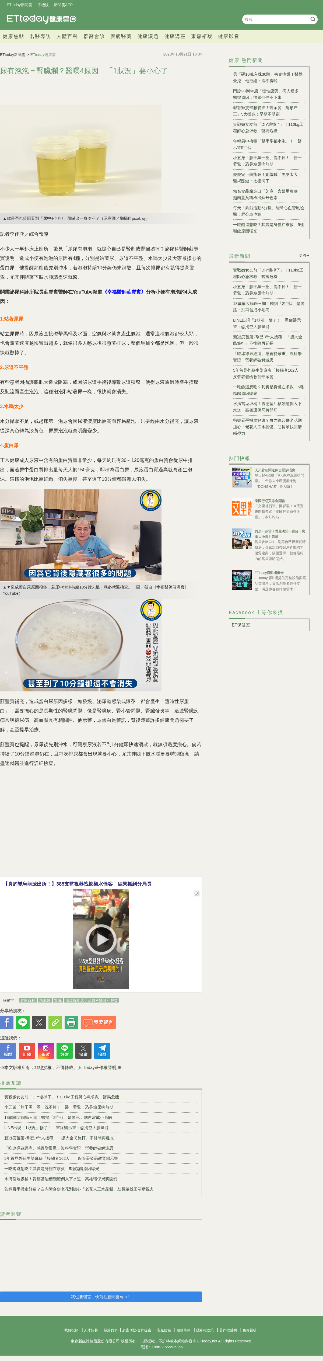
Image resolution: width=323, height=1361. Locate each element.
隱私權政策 (205, 1330)
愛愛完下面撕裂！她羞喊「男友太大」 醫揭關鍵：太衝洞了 (269, 177)
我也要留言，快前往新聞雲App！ (101, 1296)
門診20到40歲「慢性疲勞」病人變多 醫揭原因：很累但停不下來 (268, 94)
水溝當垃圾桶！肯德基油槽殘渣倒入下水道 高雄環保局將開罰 (60, 1178)
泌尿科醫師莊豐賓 (103, 1000)
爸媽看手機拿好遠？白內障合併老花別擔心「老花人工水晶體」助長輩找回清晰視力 (79, 1189)
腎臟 (58, 1000)
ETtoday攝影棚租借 (269, 573)
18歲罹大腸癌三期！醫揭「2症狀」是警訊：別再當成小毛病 (58, 1117)
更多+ (304, 255)
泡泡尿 (44, 1000)
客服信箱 (164, 1330)
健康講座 (175, 36)
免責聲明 (250, 1330)
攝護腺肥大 (74, 1000)
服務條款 (184, 1330)
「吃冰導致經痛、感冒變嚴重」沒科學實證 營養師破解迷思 (58, 1148)
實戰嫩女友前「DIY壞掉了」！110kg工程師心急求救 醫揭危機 (61, 1097)
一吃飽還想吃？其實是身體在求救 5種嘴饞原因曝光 (51, 1168)
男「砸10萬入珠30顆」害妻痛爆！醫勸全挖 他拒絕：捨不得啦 (268, 77)
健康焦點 (13, 36)
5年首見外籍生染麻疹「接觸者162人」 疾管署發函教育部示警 (61, 1158)
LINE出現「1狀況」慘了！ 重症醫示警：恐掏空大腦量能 (56, 1127)
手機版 (43, 5)
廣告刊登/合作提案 (136, 1330)
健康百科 (27, 1000)
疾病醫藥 (121, 36)
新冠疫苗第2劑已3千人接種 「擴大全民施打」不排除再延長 (59, 1138)
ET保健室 (241, 625)
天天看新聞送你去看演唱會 (275, 470)
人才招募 (91, 1330)
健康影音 (229, 36)
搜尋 (313, 19)
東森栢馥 (202, 36)
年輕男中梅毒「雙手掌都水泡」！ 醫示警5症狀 (267, 144)
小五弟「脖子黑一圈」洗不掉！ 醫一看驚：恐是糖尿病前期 (58, 1107)
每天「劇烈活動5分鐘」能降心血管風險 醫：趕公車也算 (269, 211)
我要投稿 (71, 1330)
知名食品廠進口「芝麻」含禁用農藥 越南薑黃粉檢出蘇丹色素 (267, 194)
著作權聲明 (228, 1330)
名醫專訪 (40, 36)
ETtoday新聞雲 (19, 5)
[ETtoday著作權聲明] (97, 1067)
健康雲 (42, 19)
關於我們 (111, 1330)
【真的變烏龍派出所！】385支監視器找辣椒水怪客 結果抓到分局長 (77, 884)
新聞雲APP (63, 5)
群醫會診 (94, 36)
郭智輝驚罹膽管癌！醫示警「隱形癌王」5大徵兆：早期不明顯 (265, 110)
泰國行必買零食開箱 (270, 501)
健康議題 (148, 36)
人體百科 (67, 36)
